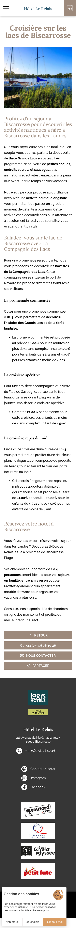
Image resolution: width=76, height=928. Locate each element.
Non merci (11, 922)
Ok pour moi (54, 922)
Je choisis (33, 922)
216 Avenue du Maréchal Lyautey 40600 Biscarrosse (38, 739)
